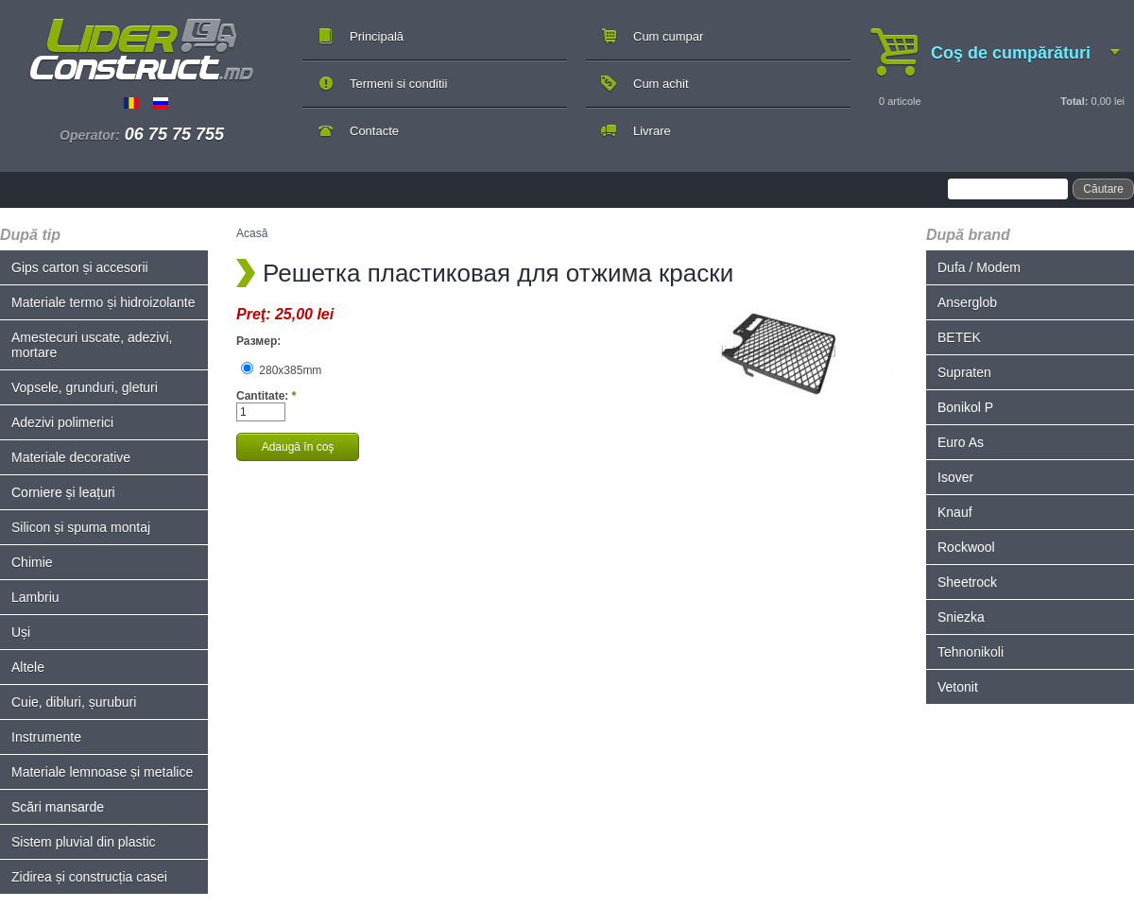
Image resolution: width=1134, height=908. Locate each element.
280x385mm (281, 370)
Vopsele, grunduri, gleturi (84, 387)
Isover (955, 477)
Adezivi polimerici (62, 422)
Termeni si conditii (398, 84)
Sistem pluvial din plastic (83, 841)
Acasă (251, 233)
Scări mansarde (57, 806)
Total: (1074, 101)
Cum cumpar (668, 36)
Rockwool (966, 547)
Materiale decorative (70, 457)
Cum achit (661, 84)
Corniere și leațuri (63, 492)
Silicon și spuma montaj (80, 527)
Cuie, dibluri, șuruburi (73, 702)
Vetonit (957, 686)
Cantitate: (266, 396)
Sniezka (961, 617)
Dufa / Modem (979, 267)
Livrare (652, 131)
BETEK (959, 337)
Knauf (954, 512)
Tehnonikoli (970, 652)
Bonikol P (965, 407)
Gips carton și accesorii (79, 267)
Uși (20, 632)
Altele (27, 667)
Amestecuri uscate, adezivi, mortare (91, 345)
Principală (377, 36)
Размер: (258, 341)
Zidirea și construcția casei (89, 876)
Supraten (964, 372)
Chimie (32, 562)
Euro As (960, 442)
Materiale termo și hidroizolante (103, 302)
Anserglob (967, 302)
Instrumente (46, 737)
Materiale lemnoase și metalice (102, 772)
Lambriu (35, 597)
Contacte (374, 131)
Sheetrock (967, 582)
